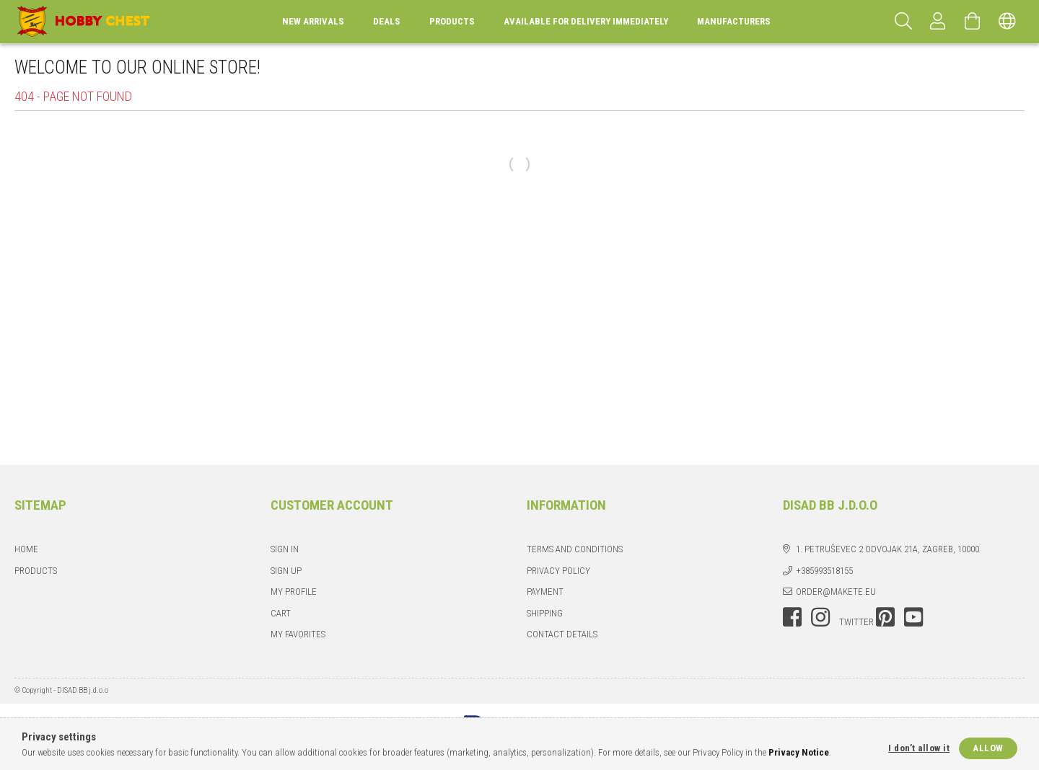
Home (26, 549)
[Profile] (938, 21)
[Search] (903, 21)
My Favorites (298, 634)
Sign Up (286, 570)
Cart (281, 613)
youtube (913, 617)
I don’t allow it (919, 748)
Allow (988, 748)
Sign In (285, 549)
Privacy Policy (558, 570)
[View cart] (972, 21)
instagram (820, 617)
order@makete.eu (836, 591)
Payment (545, 591)
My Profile (294, 591)
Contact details (562, 634)
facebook (792, 617)
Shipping (545, 613)
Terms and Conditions (575, 549)
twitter (856, 622)
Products (35, 570)
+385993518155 (824, 570)
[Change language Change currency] (1007, 21)
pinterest (885, 617)
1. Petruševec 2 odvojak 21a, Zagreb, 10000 (887, 549)
